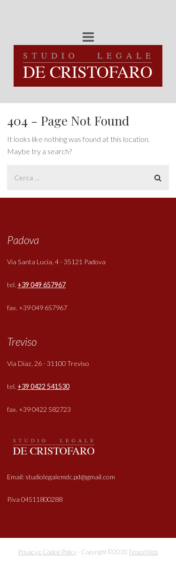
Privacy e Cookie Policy (47, 552)
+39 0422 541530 (43, 386)
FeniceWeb (143, 552)
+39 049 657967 (41, 285)
